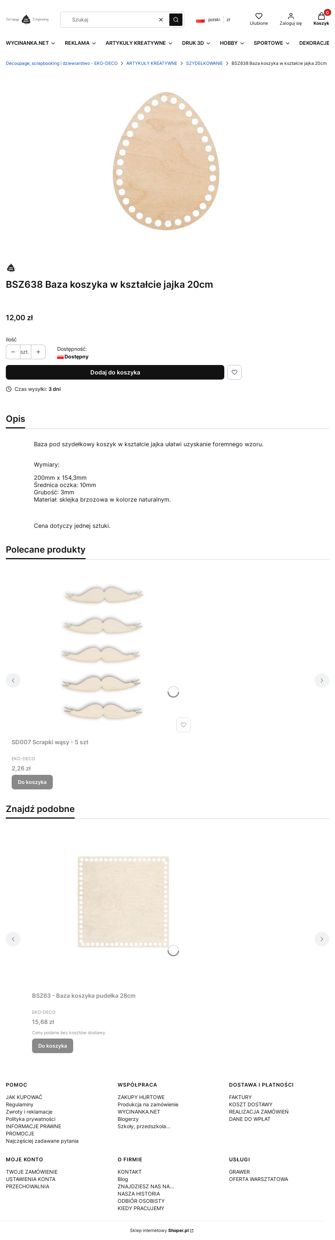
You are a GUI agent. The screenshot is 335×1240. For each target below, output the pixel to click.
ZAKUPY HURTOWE (141, 1097)
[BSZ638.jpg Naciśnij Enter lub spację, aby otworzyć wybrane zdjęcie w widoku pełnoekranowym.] (167, 165)
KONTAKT (130, 1172)
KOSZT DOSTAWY (250, 1104)
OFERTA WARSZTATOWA (258, 1179)
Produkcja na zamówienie (148, 1104)
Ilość (11, 339)
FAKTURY (240, 1097)
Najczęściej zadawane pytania (42, 1141)
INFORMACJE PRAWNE (33, 1126)
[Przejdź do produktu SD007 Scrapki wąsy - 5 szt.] (103, 653)
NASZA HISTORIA (139, 1193)
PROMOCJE (20, 1133)
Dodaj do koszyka (115, 372)
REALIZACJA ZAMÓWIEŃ (259, 1111)
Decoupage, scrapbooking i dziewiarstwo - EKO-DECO (62, 63)
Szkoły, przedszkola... (144, 1126)
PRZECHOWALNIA (27, 1186)
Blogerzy (128, 1119)
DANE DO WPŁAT (250, 1119)
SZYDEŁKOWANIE (204, 63)
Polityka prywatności (30, 1119)
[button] (175, 19)
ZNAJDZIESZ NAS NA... (146, 1186)
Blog (123, 1179)
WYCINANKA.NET (139, 1111)
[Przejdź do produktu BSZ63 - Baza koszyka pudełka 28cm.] (123, 907)
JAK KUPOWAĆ (24, 1097)
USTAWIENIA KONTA (30, 1179)
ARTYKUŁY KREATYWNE (151, 63)
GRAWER (239, 1172)
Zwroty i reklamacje (29, 1111)
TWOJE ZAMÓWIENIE (32, 1172)
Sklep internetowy (159, 1230)
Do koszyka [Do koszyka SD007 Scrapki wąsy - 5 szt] (32, 782)
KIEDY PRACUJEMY (141, 1208)
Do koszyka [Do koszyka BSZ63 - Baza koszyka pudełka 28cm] (52, 1046)
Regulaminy (20, 1104)
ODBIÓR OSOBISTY (141, 1201)
